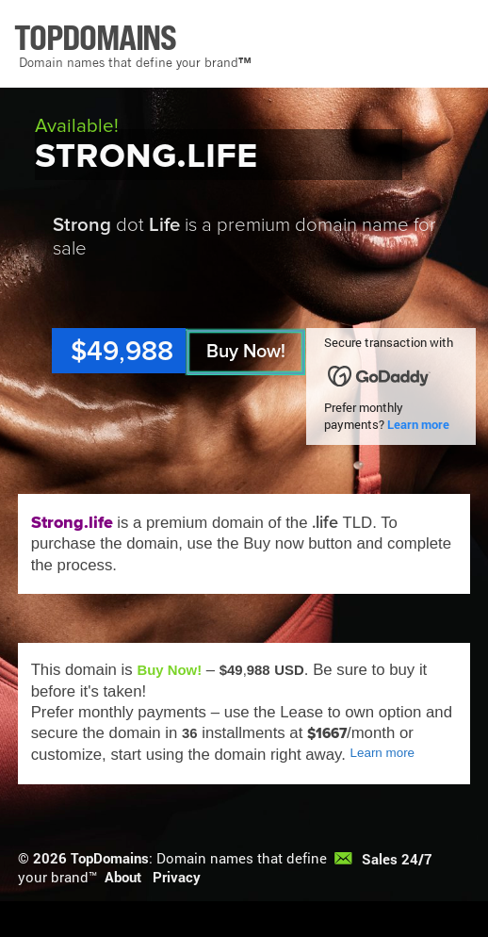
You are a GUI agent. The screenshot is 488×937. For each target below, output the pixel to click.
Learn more (418, 424)
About (123, 876)
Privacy (177, 876)
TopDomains (110, 857)
